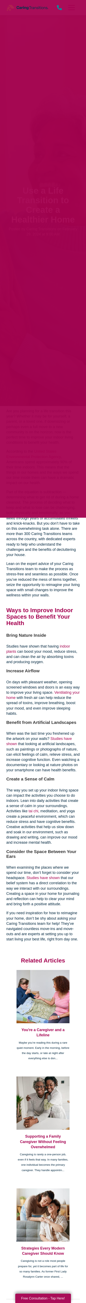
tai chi (32, 811)
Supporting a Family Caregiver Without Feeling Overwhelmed (43, 1141)
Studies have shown (43, 878)
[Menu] (71, 7)
